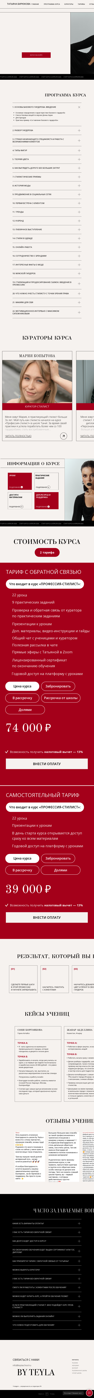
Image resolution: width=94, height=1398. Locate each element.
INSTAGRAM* (75, 1365)
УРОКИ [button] (12, 475)
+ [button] (21, 487)
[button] (18, 436)
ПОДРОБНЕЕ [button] (41, 487)
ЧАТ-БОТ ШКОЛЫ (76, 1373)
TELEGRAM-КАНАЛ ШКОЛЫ (79, 1370)
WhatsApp (75, 1368)
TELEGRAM (75, 1363)
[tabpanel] (47, 674)
